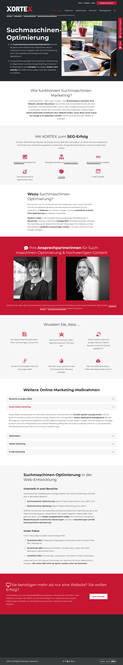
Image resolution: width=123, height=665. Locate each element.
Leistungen (57, 10)
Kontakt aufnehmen (106, 2)
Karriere (92, 10)
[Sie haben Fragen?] (120, 28)
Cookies (61, 177)
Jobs (93, 2)
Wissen (86, 2)
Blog (80, 2)
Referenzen (81, 10)
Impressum (33, 661)
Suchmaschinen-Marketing (47, 15)
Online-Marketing (30, 15)
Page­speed (19, 162)
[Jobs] (120, 45)
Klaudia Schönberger (57, 308)
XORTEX (9, 15)
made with (108, 661)
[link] (35, 278)
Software (69, 10)
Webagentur (105, 10)
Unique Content (71, 162)
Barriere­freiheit (93, 162)
